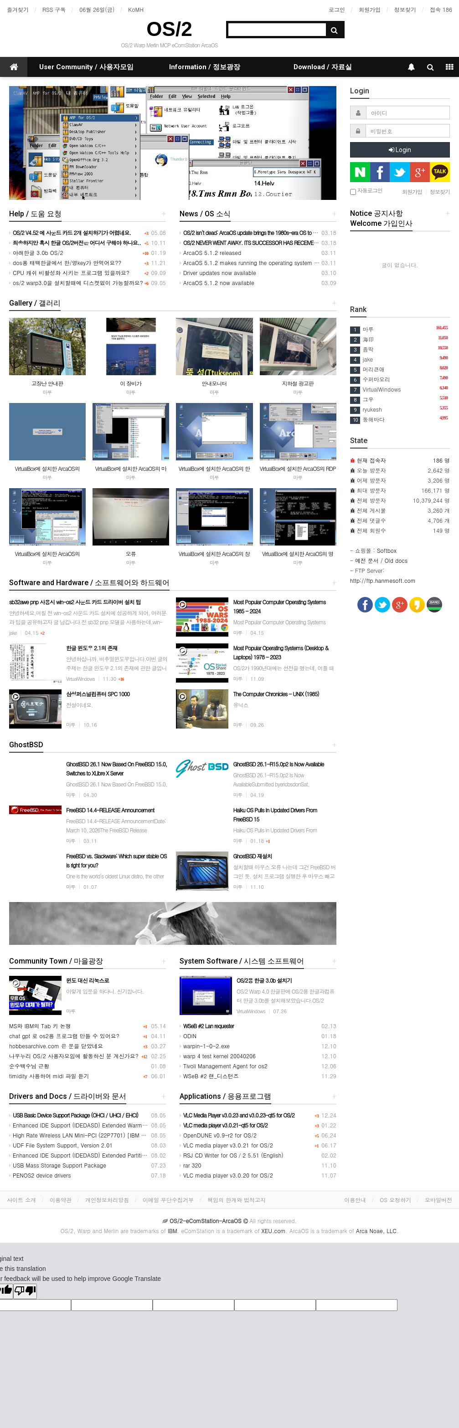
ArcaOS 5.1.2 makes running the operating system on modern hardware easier (282, 262)
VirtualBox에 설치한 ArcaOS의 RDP (298, 468)
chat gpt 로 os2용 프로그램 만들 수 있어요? (64, 1036)
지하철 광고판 (298, 383)
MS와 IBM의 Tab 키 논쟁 (40, 1026)
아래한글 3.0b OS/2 (36, 252)
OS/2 (169, 29)
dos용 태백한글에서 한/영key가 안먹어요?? (65, 262)
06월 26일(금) (96, 9)
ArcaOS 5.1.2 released (210, 252)
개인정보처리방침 (107, 1200)
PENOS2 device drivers (40, 1175)
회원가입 (370, 9)
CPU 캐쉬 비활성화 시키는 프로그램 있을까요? (69, 272)
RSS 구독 (54, 9)
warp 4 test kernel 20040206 (218, 1056)
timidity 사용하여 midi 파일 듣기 (49, 1076)
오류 (131, 553)
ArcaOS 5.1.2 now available (217, 282)
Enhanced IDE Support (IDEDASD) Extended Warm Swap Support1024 (100, 1125)
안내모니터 (214, 383)
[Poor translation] (25, 1291)
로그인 (337, 9)
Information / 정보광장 (204, 67)
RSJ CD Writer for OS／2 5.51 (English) (232, 1155)
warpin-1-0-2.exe (205, 1046)
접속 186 (441, 9)
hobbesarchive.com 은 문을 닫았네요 (56, 1046)
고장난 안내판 (47, 383)
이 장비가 (130, 383)
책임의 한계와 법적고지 (236, 1200)
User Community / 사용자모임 (86, 67)
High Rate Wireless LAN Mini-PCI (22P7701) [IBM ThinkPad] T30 (94, 1135)
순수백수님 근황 (29, 1066)
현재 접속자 (371, 460)
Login (400, 149)
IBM (172, 1230)
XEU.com (274, 1230)
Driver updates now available (218, 272)
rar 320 (190, 1165)
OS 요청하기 (395, 1200)
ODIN (188, 1036)
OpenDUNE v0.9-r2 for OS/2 (218, 1135)
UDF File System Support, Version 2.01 (61, 1145)
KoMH (135, 9)
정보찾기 (405, 9)
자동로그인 (366, 191)
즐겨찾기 (18, 9)
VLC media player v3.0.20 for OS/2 (226, 1175)
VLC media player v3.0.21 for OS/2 (226, 1145)
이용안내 (355, 1200)
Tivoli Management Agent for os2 (224, 1066)
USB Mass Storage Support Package (57, 1165)
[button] (33, 143)
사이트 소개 (21, 1200)
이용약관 (61, 1200)
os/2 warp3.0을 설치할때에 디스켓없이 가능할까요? (76, 282)
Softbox (387, 550)
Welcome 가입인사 (381, 223)
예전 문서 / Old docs (381, 560)
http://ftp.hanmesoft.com (383, 580)
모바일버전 (438, 1200)
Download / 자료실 (323, 67)
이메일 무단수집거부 (168, 1200)
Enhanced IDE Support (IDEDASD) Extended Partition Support (89, 1155)
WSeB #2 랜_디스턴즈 (209, 1076)
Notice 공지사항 (376, 213)
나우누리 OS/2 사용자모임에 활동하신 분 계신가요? (74, 1056)
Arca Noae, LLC (376, 1230)
